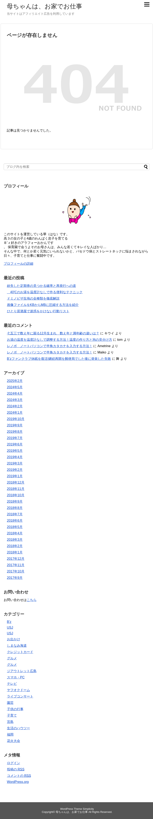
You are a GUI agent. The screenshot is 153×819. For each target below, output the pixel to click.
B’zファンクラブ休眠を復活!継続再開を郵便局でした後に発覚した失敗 (59, 358)
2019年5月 (15, 450)
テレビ (12, 683)
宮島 (10, 722)
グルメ (12, 658)
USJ (10, 627)
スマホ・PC (16, 677)
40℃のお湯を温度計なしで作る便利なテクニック (45, 292)
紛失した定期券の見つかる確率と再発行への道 (41, 285)
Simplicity (88, 808)
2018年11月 (15, 489)
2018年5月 (15, 527)
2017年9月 (15, 577)
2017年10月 (15, 571)
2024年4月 (15, 393)
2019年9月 (15, 425)
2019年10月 (15, 419)
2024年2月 (15, 406)
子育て (12, 715)
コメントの (19, 775)
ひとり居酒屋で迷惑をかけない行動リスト (38, 311)
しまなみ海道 (17, 645)
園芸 (10, 702)
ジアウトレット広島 (22, 671)
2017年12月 (15, 558)
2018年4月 (15, 533)
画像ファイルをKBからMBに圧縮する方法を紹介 (43, 305)
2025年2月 (15, 381)
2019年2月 (15, 469)
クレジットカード (20, 652)
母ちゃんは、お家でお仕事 (44, 6)
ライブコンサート (20, 696)
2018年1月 (15, 552)
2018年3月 (15, 539)
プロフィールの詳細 (18, 263)
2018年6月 (15, 520)
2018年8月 (15, 508)
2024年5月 (15, 387)
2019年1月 (15, 476)
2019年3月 (15, 463)
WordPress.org (18, 782)
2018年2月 (15, 546)
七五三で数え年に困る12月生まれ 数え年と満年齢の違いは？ (53, 333)
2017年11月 (15, 565)
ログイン (13, 763)
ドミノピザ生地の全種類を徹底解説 (33, 298)
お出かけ (13, 639)
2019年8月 (15, 431)
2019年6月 (15, 444)
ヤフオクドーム (18, 690)
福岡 (10, 734)
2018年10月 (15, 495)
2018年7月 (15, 514)
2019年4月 (15, 457)
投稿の (15, 769)
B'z (9, 622)
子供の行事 (15, 709)
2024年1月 (15, 412)
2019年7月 (15, 438)
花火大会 (13, 741)
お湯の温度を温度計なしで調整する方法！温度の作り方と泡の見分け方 (59, 339)
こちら (32, 600)
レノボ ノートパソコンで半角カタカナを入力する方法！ (49, 346)
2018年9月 (15, 501)
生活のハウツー (18, 728)
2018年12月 (15, 482)
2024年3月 (15, 400)
